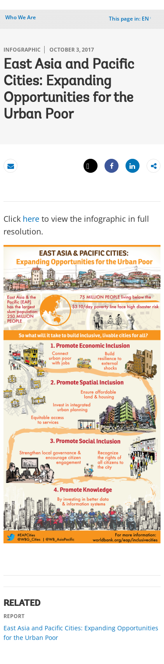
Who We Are (20, 17)
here (31, 218)
